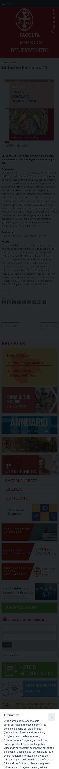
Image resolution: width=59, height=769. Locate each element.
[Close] (51, 716)
